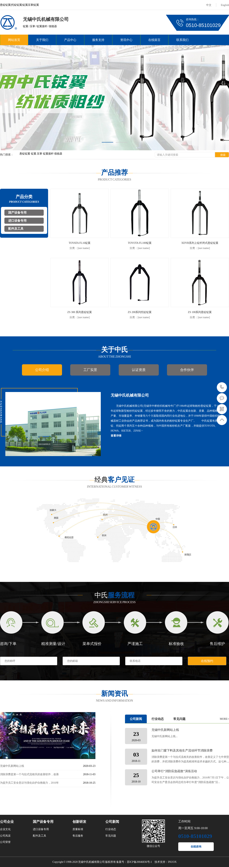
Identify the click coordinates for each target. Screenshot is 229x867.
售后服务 (78, 835)
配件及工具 (15, 228)
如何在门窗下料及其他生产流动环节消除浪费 (182, 750)
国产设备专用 (17, 212)
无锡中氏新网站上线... (165, 736)
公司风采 (5, 835)
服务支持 (98, 39)
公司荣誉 (5, 842)
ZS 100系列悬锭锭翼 (200, 312)
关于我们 (42, 39)
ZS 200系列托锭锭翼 (140, 312)
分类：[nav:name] (79, 248)
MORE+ (224, 718)
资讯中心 (126, 39)
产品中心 (70, 39)
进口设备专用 (17, 220)
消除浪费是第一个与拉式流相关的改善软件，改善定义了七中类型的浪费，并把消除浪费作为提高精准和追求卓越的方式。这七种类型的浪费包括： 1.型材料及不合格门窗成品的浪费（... (190, 762)
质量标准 (78, 829)
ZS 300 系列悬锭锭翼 (79, 312)
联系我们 (182, 39)
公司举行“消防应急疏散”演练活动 (174, 771)
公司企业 (7, 822)
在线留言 (154, 39)
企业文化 (5, 829)
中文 (208, 5)
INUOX (172, 861)
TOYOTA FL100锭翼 (140, 243)
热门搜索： (6, 154)
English (225, 5)
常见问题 (179, 719)
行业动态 (158, 719)
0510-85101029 (222, 387)
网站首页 (14, 39)
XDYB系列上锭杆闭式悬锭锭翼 (199, 243)
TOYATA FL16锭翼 (79, 243)
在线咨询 (196, 846)
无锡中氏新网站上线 (12, 766)
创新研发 (79, 822)
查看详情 (116, 435)
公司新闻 (136, 719)
